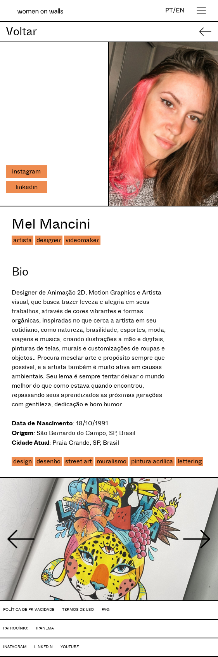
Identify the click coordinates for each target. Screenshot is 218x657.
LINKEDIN (43, 646)
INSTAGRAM (14, 646)
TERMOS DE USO (78, 609)
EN (180, 10)
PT (169, 10)
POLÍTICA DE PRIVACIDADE (28, 609)
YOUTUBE (70, 646)
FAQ (105, 609)
